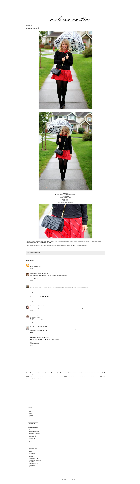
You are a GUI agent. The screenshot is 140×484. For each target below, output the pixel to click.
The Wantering (32, 465)
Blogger (76, 479)
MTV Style (31, 451)
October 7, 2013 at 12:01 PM (39, 315)
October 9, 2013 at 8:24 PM (43, 337)
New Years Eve (32, 436)
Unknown (32, 264)
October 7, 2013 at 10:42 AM (43, 296)
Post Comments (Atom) (37, 378)
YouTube (31, 410)
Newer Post (29, 376)
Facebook (31, 416)
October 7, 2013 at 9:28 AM (44, 273)
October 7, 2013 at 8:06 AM (41, 264)
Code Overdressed (34, 343)
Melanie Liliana (33, 273)
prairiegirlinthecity (68, 202)
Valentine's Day (32, 434)
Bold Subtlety (33, 289)
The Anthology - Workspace (35, 460)
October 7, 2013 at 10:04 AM (40, 285)
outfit (31, 253)
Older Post (102, 376)
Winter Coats (32, 440)
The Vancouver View (33, 463)
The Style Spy (32, 461)
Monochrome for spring (34, 431)
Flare (30, 449)
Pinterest (31, 411)
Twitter (30, 413)
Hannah (32, 326)
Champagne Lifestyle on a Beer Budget (39, 330)
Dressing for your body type (35, 441)
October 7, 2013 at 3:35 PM (41, 326)
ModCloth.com (32, 453)
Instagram (31, 415)
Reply (31, 268)
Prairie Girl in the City (33, 458)
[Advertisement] (92, 473)
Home (65, 376)
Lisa (31, 305)
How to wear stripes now (34, 433)
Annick (32, 285)
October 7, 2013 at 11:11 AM (39, 305)
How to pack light (33, 429)
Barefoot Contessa (33, 448)
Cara (31, 315)
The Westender (32, 466)
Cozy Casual (32, 438)
